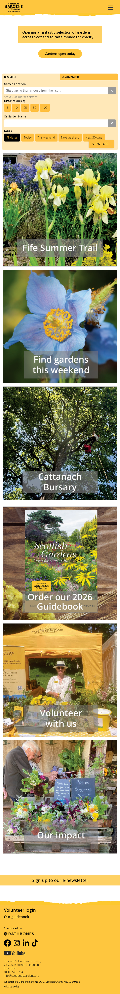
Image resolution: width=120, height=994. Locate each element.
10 (16, 108)
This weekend (46, 137)
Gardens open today (60, 53)
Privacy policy (11, 986)
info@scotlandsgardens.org (21, 976)
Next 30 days (94, 137)
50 (34, 108)
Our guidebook (16, 916)
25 (25, 108)
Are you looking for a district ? (21, 97)
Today (27, 137)
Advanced (70, 77)
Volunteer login (20, 910)
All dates (12, 137)
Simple (10, 77)
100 (44, 108)
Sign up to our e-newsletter (60, 880)
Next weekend (70, 137)
